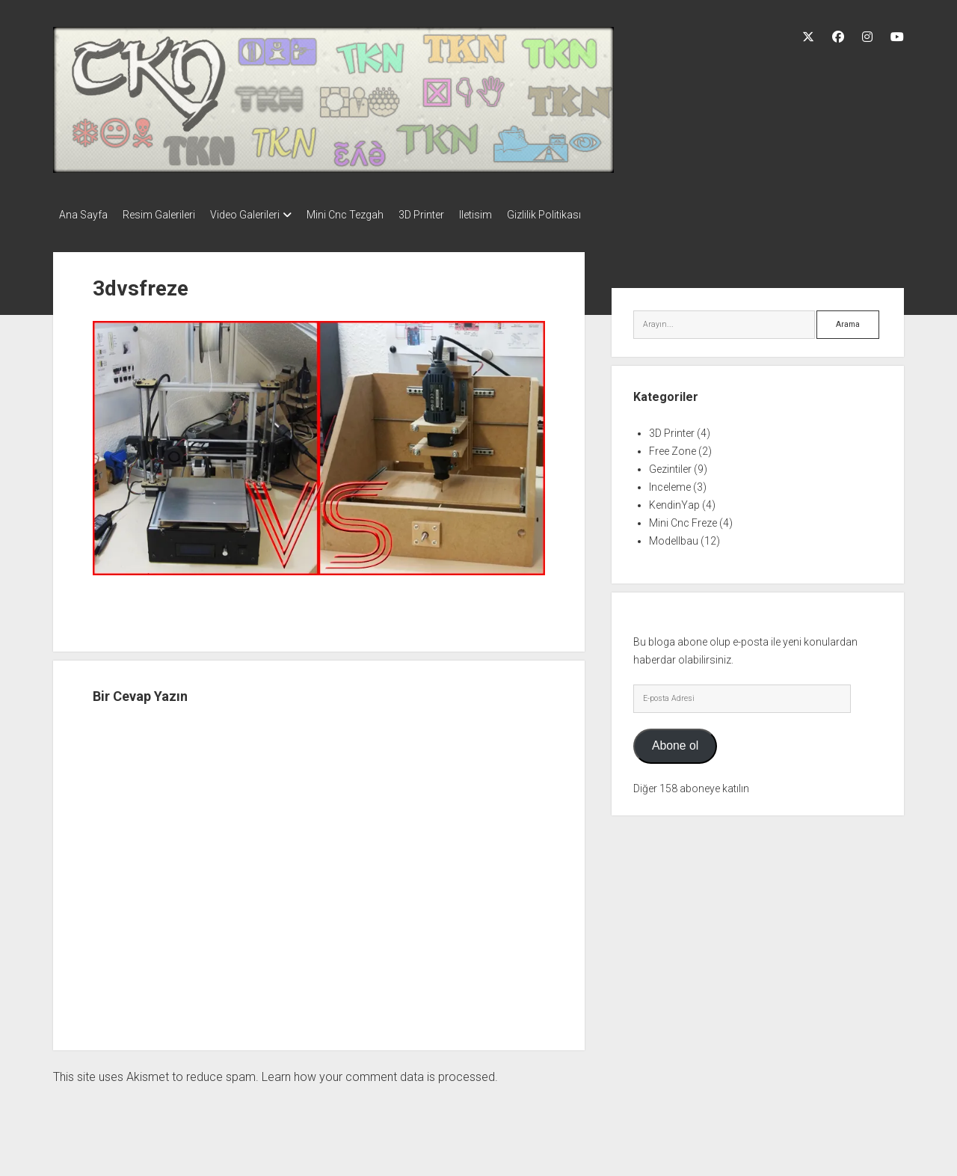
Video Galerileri (260, 215)
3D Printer (451, 215)
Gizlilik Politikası (589, 215)
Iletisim (512, 215)
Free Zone (672, 447)
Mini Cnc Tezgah (367, 215)
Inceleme (670, 483)
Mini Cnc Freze (683, 518)
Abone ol (675, 741)
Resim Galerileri (166, 215)
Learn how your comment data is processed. (380, 1072)
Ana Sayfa (83, 215)
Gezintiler (670, 465)
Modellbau (673, 536)
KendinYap (674, 500)
